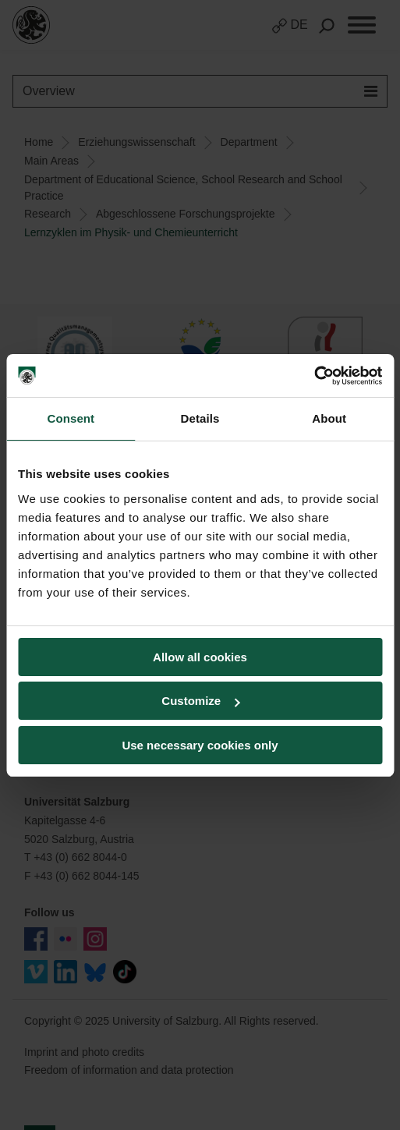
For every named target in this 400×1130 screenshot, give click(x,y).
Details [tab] (200, 418)
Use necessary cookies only (200, 745)
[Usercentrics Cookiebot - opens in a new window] (314, 376)
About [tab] (329, 418)
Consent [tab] (70, 418)
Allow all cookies (200, 657)
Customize (200, 700)
